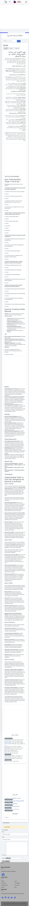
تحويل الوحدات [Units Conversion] (17, 882)
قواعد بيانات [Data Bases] (17, 885)
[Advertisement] (14, 14)
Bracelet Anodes (8, 755)
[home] (18, 2)
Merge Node (7, 749)
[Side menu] (9, 2)
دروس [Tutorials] (16, 880)
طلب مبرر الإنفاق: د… (13, 798)
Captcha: (4, 858)
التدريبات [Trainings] (2, 887)
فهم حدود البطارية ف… (11, 803)
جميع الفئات (7, 817)
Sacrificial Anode (8, 758)
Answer (7, 193)
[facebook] (3, 874)
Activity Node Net (8, 739)
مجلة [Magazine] (15, 887)
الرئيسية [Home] (2, 880)
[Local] (5, 2)
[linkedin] (5, 897)
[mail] (2, 897)
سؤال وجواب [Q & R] (3, 882)
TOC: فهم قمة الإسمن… (12, 809)
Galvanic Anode (8, 757)
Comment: (4, 855)
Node (6, 750)
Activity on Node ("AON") (9, 743)
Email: (3, 837)
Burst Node (7, 746)
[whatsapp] (15, 897)
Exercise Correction (9, 354)
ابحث (19, 41)
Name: (3, 831)
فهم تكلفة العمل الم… (14, 800)
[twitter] (12, 897)
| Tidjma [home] (24, 903)
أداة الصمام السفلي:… (12, 806)
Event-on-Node (7, 747)
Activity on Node (8, 741)
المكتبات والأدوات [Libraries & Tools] (4, 885)
